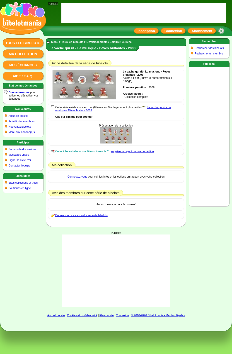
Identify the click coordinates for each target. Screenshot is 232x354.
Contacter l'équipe (19, 165)
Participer (23, 142)
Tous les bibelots (23, 43)
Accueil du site (56, 315)
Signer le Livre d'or (20, 160)
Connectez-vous (19, 92)
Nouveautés (23, 109)
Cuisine (127, 42)
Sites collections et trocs (23, 182)
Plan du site (106, 315)
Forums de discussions (22, 149)
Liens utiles (22, 176)
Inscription (146, 31)
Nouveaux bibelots (20, 126)
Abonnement (201, 31)
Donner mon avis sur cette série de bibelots (81, 215)
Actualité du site (18, 115)
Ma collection (23, 54)
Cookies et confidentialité (82, 315)
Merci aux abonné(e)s (22, 132)
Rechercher (208, 41)
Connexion (173, 31)
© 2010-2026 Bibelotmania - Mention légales (158, 315)
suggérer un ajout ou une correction (132, 151)
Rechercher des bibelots (209, 48)
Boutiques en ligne (20, 188)
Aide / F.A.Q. (23, 76)
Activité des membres (22, 121)
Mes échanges (23, 65)
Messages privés (19, 154)
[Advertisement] (209, 136)
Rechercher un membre (209, 53)
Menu (54, 42)
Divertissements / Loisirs (103, 42)
